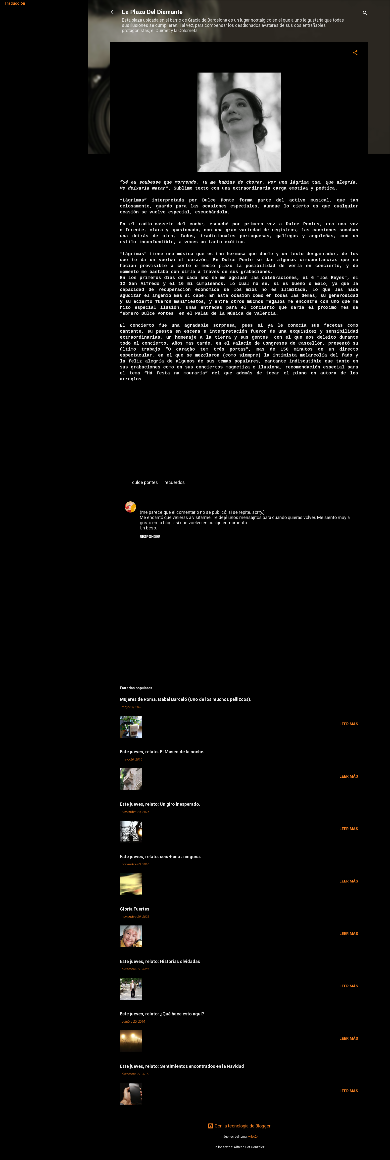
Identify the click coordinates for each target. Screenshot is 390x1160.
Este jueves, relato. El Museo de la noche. (162, 751)
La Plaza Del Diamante (152, 11)
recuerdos (174, 482)
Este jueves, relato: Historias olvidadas (160, 961)
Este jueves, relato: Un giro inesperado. (160, 804)
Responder (150, 537)
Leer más (349, 724)
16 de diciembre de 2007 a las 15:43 (187, 504)
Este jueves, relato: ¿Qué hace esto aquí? (162, 1013)
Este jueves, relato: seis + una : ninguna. (160, 856)
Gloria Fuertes (134, 909)
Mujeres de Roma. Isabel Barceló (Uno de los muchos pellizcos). (185, 699)
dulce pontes (145, 482)
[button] (355, 53)
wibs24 (253, 1136)
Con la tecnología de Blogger (239, 1125)
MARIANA (150, 504)
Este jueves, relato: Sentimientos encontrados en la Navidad (182, 1066)
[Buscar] (365, 13)
